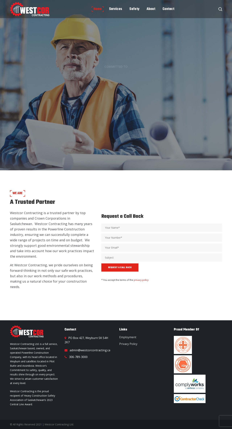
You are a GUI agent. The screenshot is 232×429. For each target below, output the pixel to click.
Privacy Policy (128, 344)
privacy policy (141, 280)
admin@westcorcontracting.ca (90, 350)
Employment (127, 337)
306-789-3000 (78, 357)
